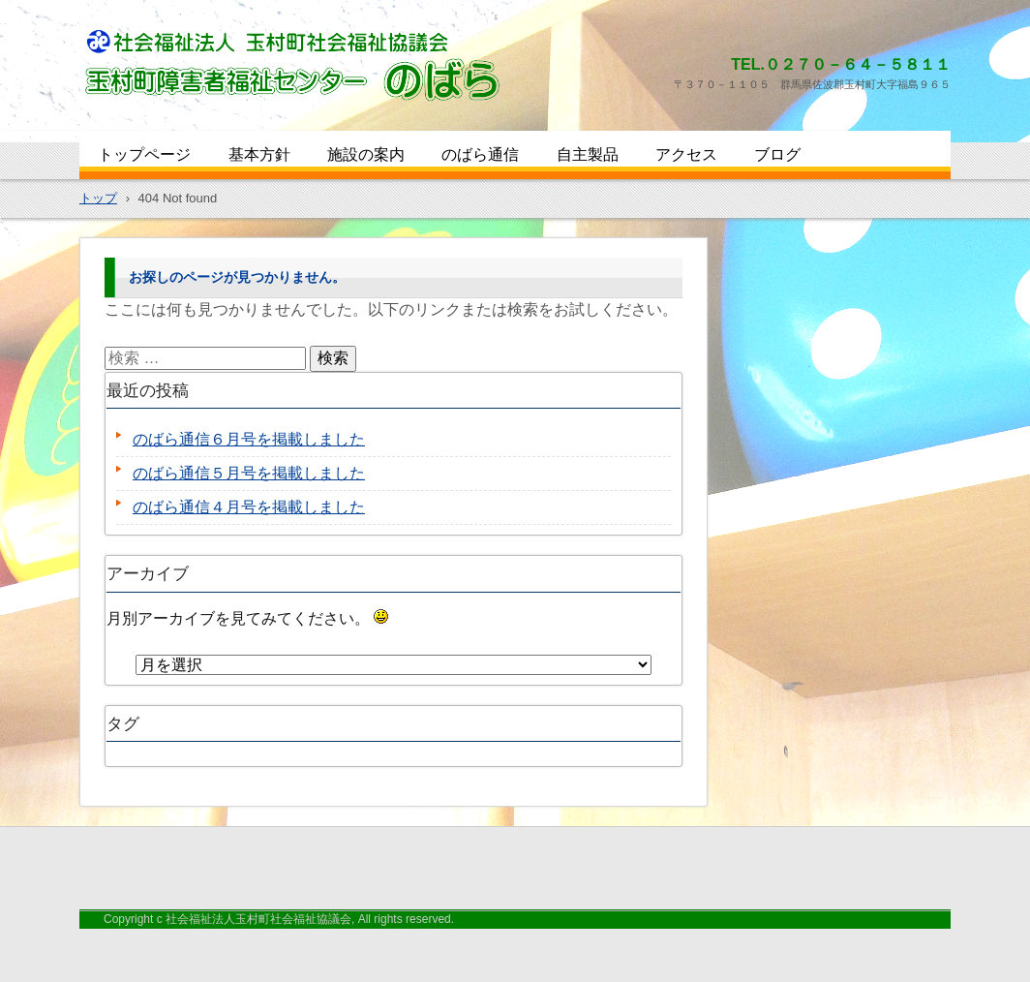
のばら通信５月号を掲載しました (249, 473)
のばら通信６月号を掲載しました (249, 439)
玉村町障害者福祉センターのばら (214, 118)
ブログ (777, 154)
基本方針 (259, 154)
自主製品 (588, 154)
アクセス (686, 154)
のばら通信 (480, 154)
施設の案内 (366, 154)
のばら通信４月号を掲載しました (249, 507)
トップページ (144, 154)
